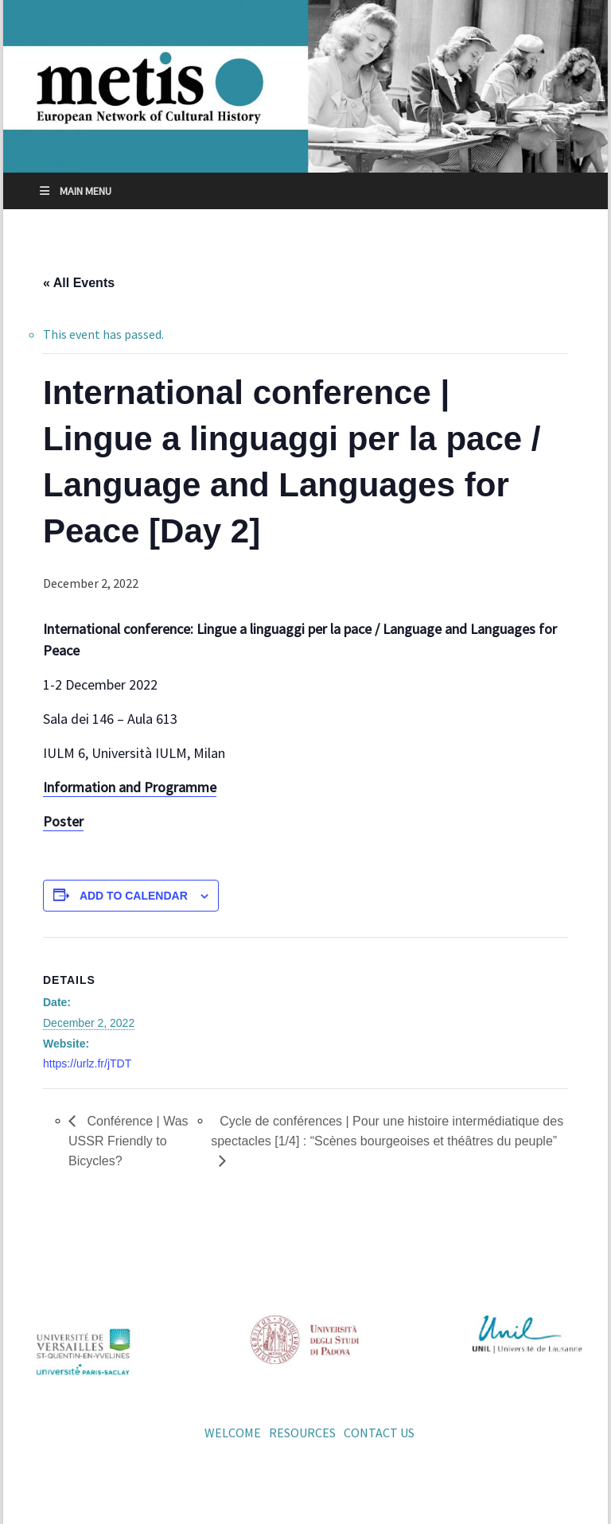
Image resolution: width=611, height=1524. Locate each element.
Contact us (379, 1432)
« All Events (79, 283)
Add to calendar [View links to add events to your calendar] (134, 895)
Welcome (232, 1432)
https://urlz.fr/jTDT (87, 1063)
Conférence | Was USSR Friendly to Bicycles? (128, 1141)
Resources (302, 1432)
